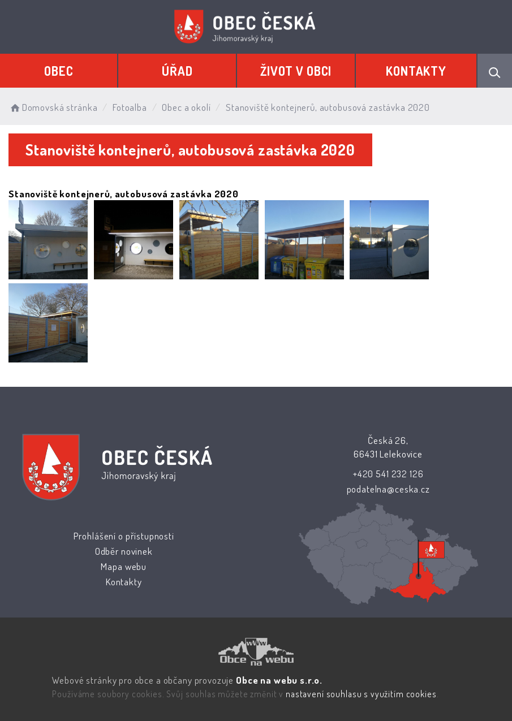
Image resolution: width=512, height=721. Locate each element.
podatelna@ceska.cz (387, 489)
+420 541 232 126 (388, 474)
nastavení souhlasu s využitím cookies (361, 694)
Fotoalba (130, 107)
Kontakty (416, 71)
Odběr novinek (124, 551)
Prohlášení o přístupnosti (124, 536)
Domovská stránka (52, 107)
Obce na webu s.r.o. (279, 680)
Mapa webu (124, 566)
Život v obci (296, 71)
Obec (58, 71)
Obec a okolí (186, 107)
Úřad (177, 71)
